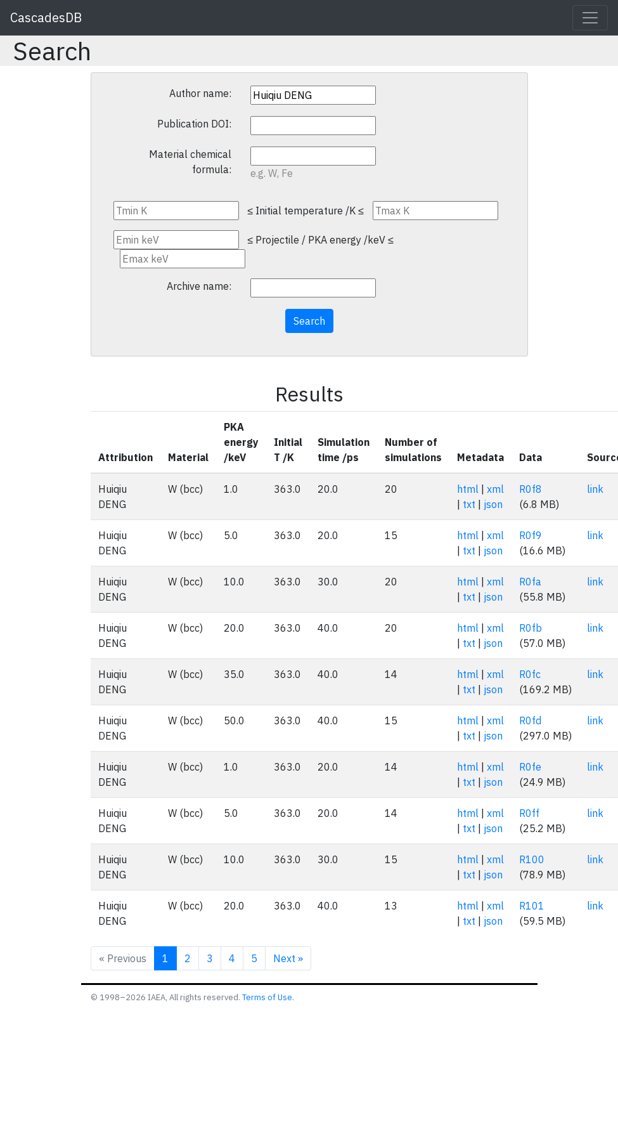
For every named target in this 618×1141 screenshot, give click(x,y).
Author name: (200, 93)
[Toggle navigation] (590, 17)
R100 (531, 859)
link (595, 489)
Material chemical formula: (190, 162)
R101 (531, 905)
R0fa (530, 581)
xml (495, 489)
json (493, 504)
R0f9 (530, 535)
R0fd (530, 720)
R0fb (530, 628)
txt (469, 504)
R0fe (530, 766)
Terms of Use (267, 997)
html (468, 489)
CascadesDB (46, 17)
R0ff (529, 813)
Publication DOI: (194, 123)
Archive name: (199, 286)
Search (309, 321)
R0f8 (530, 489)
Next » (288, 958)
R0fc (530, 674)
